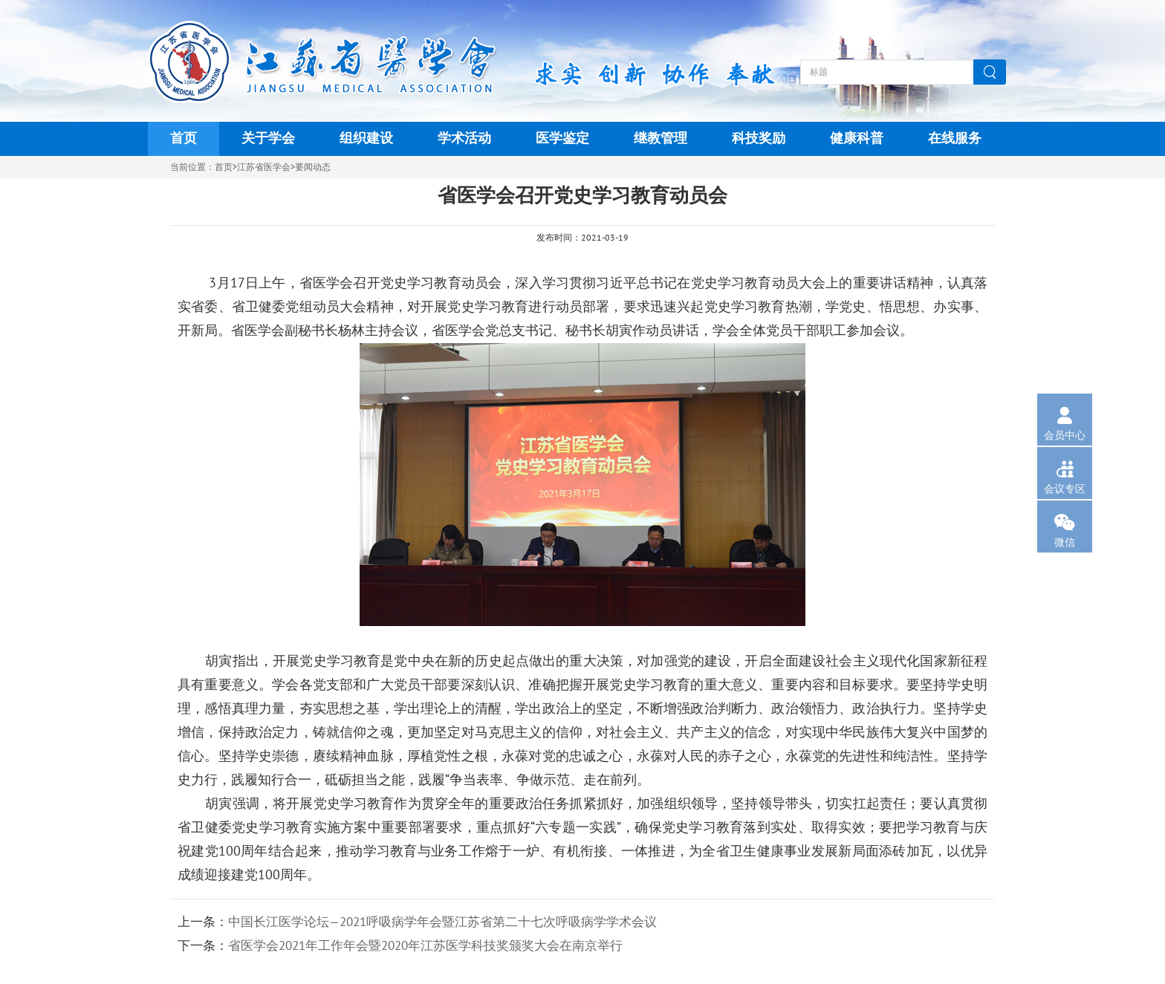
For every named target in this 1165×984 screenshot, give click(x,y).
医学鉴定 (562, 138)
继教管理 (660, 138)
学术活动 (464, 138)
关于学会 (268, 138)
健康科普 (856, 138)
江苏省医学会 (264, 167)
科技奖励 (758, 138)
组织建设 (366, 138)
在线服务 (954, 138)
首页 (183, 138)
